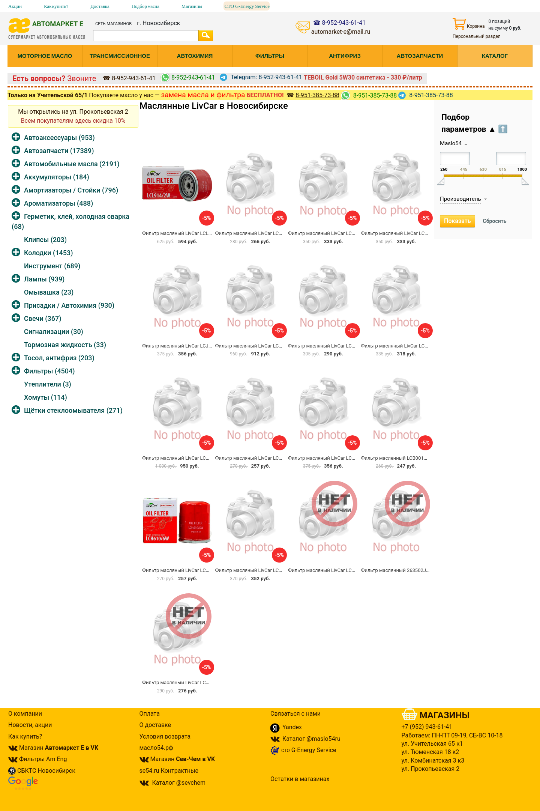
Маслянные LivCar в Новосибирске (214, 106)
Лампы (44, 279)
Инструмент (52, 266)
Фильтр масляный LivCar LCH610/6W (184, 570)
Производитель (460, 199)
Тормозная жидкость (65, 345)
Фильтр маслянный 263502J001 (397, 570)
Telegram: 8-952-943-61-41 (261, 77)
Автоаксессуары (59, 137)
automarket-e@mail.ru (340, 31)
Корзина (469, 24)
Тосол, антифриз (59, 358)
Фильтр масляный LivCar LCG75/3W (328, 458)
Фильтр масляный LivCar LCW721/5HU (331, 570)
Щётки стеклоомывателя (73, 410)
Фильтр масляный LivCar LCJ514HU (182, 346)
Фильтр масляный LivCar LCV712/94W (258, 346)
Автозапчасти (59, 151)
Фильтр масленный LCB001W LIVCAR (403, 458)
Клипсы (45, 240)
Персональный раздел (477, 36)
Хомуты (45, 397)
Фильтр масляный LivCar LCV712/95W (331, 346)
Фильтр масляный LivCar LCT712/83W (331, 233)
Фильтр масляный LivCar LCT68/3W (182, 682)
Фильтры (49, 371)
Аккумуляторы (56, 177)
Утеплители (47, 384)
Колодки (48, 253)
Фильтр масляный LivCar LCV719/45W (185, 458)
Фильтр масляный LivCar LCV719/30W (404, 346)
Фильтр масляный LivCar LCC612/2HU (258, 458)
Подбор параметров (474, 123)
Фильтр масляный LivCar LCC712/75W (404, 233)
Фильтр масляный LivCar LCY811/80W (258, 233)
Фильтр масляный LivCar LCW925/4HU (259, 570)
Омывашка (49, 292)
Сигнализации (53, 332)
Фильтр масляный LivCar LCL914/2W (184, 233)
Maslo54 (451, 143)
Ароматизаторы (58, 203)
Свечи (42, 318)
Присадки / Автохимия (69, 305)
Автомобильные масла (72, 164)
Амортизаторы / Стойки (71, 190)
